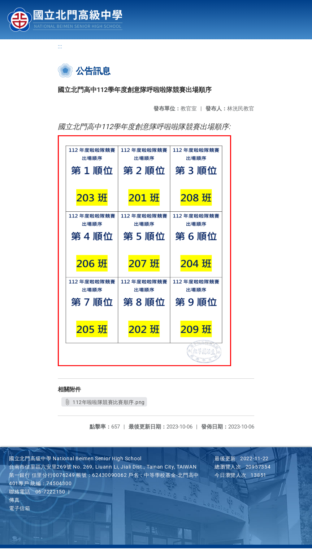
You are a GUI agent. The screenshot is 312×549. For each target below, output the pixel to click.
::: (60, 47)
